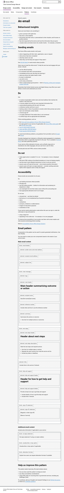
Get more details (6, 39)
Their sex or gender (7, 27)
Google (58, 134)
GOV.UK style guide (26, 125)
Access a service (6, 33)
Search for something (8, 46)
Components (19, 12)
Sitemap (44, 489)
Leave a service (6, 44)
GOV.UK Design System (32, 490)
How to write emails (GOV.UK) (27, 127)
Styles (12, 12)
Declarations (6, 20)
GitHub (27, 489)
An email (5, 56)
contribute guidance (30, 481)
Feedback (49, 489)
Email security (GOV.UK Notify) (27, 131)
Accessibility (16, 8)
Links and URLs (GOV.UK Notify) (27, 129)
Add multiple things (7, 35)
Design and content (27, 8)
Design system (7, 8)
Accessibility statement (35, 489)
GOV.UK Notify (24, 62)
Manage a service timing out (9, 48)
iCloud (22, 135)
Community (46, 8)
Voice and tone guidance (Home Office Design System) (35, 122)
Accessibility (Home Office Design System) (34, 223)
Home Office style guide (52, 124)
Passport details (6, 25)
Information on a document (9, 23)
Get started (6, 12)
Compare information (8, 37)
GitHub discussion (55, 480)
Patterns (26, 12)
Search (59, 2)
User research (37, 8)
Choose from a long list (8, 42)
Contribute (33, 12)
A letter (4, 54)
